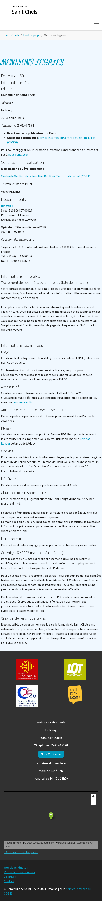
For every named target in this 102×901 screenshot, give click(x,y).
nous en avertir (22, 402)
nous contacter (18, 154)
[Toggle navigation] (96, 25)
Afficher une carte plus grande (21, 852)
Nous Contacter (51, 754)
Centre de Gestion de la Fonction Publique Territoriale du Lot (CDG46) (46, 176)
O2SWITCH (8, 206)
